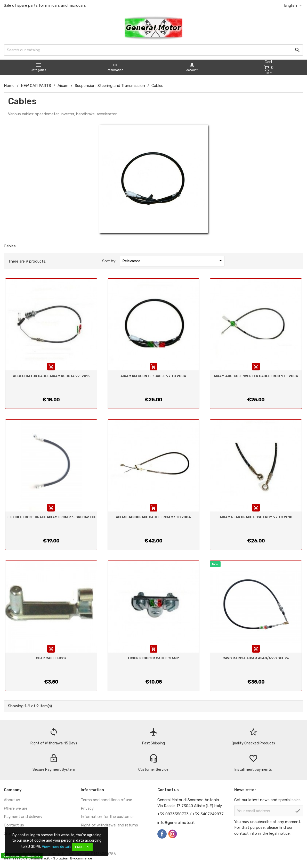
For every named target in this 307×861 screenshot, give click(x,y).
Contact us (14, 825)
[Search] (153, 50)
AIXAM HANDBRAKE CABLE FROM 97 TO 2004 (153, 517)
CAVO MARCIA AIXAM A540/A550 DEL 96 (256, 658)
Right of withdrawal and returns (109, 825)
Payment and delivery (23, 816)
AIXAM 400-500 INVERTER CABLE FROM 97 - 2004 (256, 376)
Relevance (172, 260)
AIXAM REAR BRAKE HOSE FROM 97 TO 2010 (256, 517)
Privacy (87, 808)
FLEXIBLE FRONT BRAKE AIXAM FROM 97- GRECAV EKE (51, 517)
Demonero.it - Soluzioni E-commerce (60, 858)
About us (12, 800)
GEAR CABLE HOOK (51, 658)
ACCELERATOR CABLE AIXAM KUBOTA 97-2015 (51, 376)
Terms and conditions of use (106, 800)
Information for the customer (107, 816)
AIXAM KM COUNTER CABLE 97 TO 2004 (153, 376)
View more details (56, 846)
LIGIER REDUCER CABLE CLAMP (153, 658)
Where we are (15, 808)
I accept (82, 847)
